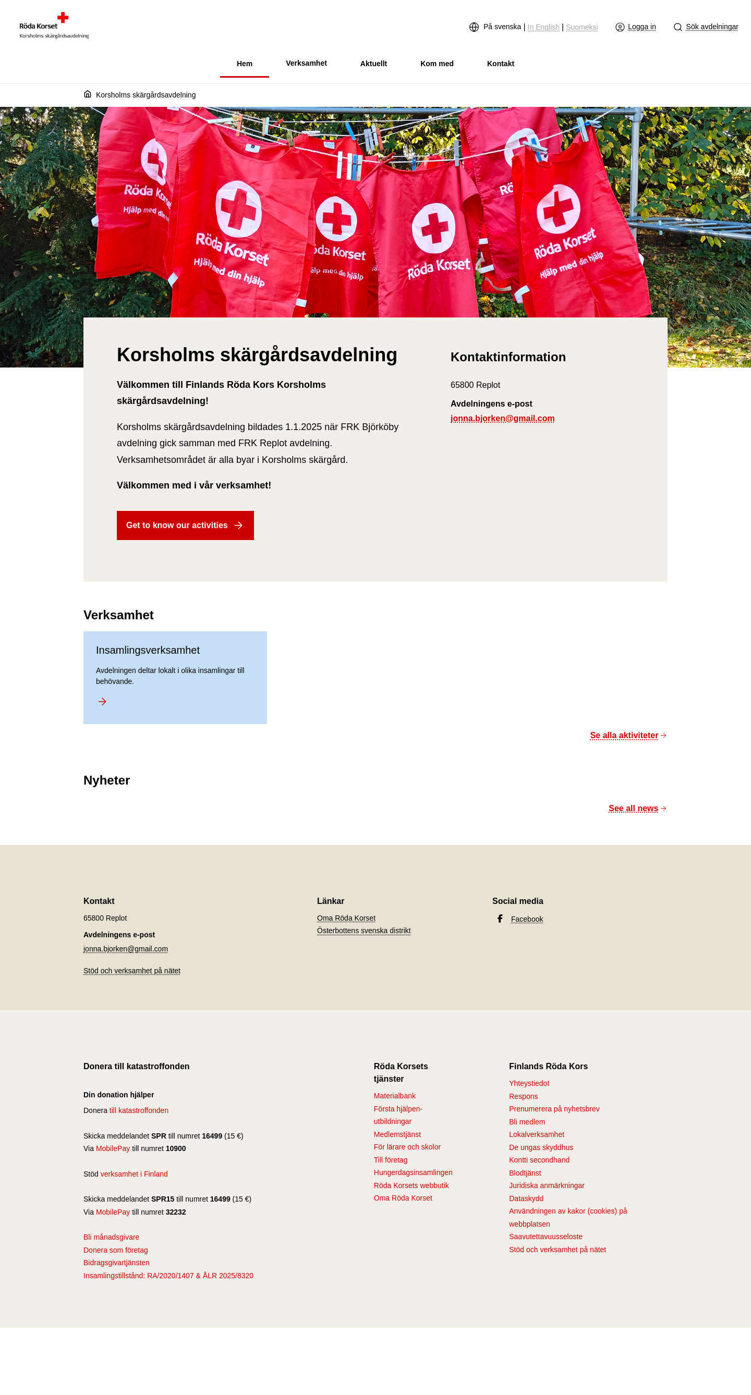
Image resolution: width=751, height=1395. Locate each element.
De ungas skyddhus (541, 1147)
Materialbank (395, 1096)
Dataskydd (526, 1198)
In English (544, 27)
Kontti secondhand (539, 1160)
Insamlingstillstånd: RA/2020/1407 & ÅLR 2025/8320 (168, 1275)
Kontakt (500, 63)
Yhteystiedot (529, 1083)
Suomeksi (582, 27)
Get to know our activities (185, 525)
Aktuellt (373, 63)
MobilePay (113, 1148)
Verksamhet (306, 63)
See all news (638, 808)
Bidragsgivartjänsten (116, 1262)
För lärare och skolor (407, 1147)
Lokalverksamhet (536, 1134)
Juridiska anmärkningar (547, 1185)
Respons (523, 1096)
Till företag (391, 1160)
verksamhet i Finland (134, 1174)
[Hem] (89, 95)
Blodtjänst (525, 1173)
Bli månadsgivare (111, 1237)
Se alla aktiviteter (629, 735)
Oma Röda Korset (346, 918)
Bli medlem (527, 1122)
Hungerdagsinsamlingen (413, 1172)
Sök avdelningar (705, 27)
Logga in (635, 27)
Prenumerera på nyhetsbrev (554, 1109)
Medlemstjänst (397, 1134)
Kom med (437, 63)
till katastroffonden (139, 1110)
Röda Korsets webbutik (411, 1185)
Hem (244, 63)
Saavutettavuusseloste (546, 1236)
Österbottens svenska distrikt (364, 930)
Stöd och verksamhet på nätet (131, 970)
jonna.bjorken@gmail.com (503, 418)
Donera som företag (115, 1250)
